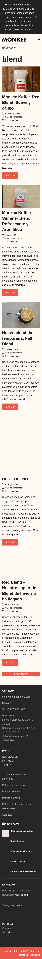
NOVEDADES (10, 756)
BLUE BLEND (15, 479)
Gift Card (7, 924)
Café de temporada (13, 117)
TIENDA (6, 765)
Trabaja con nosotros (13, 905)
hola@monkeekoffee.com (16, 696)
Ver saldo (7, 932)
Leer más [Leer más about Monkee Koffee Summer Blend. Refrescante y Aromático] (10, 292)
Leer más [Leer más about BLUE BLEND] (10, 542)
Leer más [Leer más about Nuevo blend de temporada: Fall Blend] (10, 407)
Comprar (7, 928)
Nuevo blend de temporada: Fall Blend (17, 338)
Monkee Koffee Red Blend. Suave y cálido (21, 102)
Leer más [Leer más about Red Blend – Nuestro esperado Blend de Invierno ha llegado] (10, 662)
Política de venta (11, 797)
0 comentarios (11, 120)
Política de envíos (12, 791)
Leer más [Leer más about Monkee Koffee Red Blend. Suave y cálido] (10, 175)
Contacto (7, 703)
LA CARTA (8, 760)
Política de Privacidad (14, 785)
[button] (39, 39)
